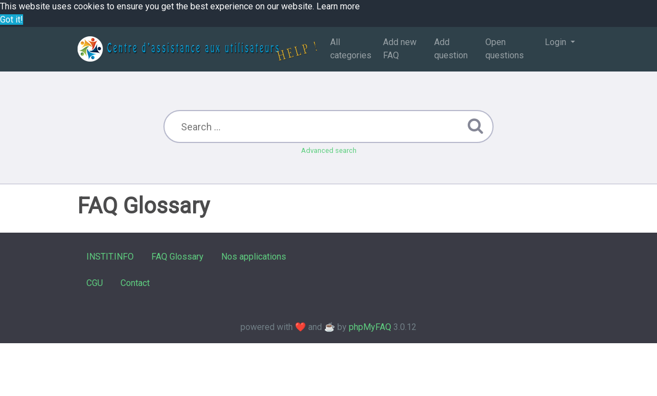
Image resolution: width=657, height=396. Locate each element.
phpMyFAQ (370, 327)
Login (556, 42)
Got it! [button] (11, 19)
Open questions (504, 49)
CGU (94, 283)
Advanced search (329, 150)
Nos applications (253, 256)
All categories (350, 49)
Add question (451, 49)
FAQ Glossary (177, 256)
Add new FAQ (400, 49)
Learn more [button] (338, 6)
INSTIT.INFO (110, 256)
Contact (135, 283)
